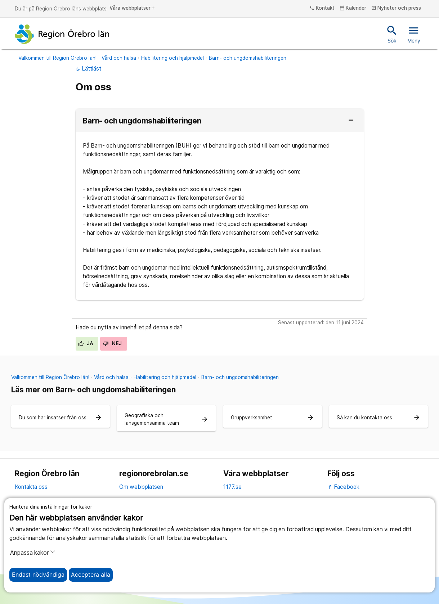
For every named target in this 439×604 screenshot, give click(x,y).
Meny (413, 34)
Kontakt (322, 8)
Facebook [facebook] (343, 486)
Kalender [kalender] (353, 8)
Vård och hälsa (119, 58)
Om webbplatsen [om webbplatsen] (141, 486)
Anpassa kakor (32, 552)
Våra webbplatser (132, 8)
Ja (85, 343)
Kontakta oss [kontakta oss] (31, 486)
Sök (392, 34)
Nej (112, 343)
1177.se (232, 486)
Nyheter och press (396, 8)
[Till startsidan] (62, 34)
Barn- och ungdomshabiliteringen (247, 58)
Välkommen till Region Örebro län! (57, 58)
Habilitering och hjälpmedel (172, 58)
